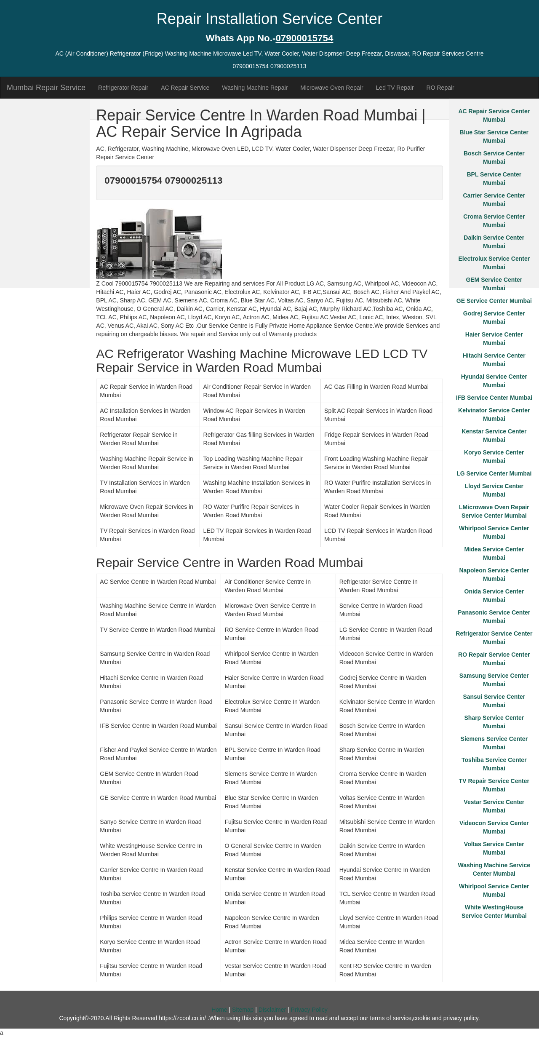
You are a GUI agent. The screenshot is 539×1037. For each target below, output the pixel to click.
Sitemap (242, 1009)
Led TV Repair (395, 87)
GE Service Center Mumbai (494, 300)
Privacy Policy (309, 1009)
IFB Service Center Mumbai (494, 397)
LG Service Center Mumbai (493, 473)
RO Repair (440, 87)
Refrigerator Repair (123, 87)
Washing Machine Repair (255, 87)
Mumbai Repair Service (46, 87)
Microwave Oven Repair (331, 87)
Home (219, 1009)
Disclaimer (272, 1009)
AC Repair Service (185, 87)
